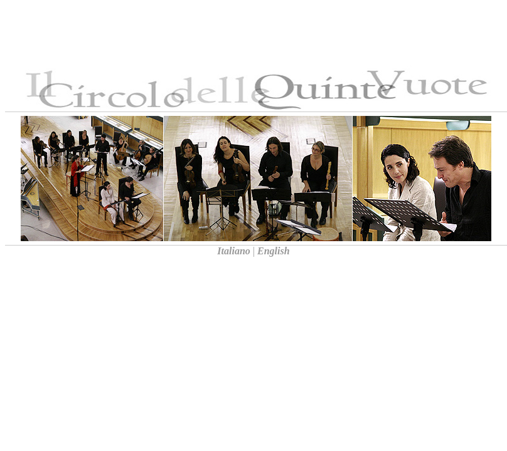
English (274, 251)
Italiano (233, 251)
